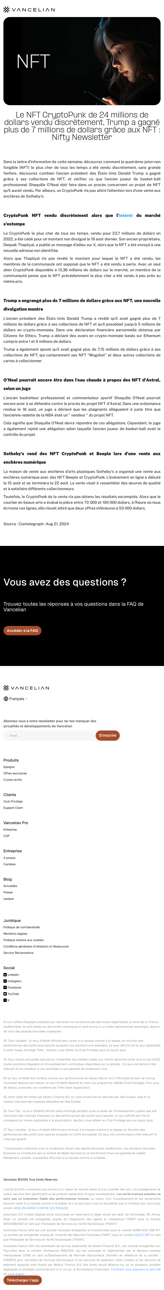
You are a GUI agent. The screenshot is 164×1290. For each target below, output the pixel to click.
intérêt (126, 215)
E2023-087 (142, 1235)
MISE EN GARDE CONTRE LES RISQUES (41, 1208)
